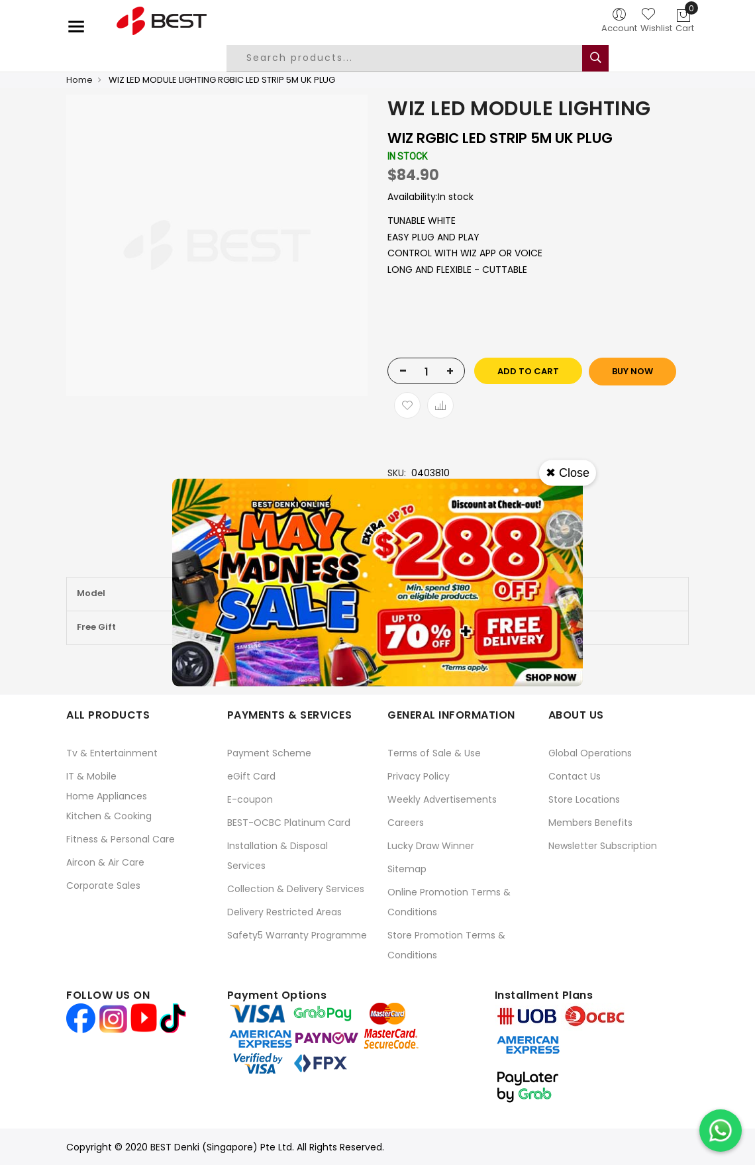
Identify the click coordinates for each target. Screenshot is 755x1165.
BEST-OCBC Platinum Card (288, 822)
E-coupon (250, 799)
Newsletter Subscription (602, 845)
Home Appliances (106, 796)
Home (79, 80)
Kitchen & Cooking (109, 816)
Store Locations (584, 799)
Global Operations (590, 753)
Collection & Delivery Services (295, 888)
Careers (405, 822)
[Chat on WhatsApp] (720, 1130)
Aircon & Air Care (105, 862)
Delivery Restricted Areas (284, 912)
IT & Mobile (91, 776)
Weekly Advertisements (442, 799)
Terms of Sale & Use (434, 753)
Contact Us (574, 776)
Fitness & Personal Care (120, 839)
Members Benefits (590, 822)
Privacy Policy (418, 776)
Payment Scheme (269, 753)
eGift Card (251, 776)
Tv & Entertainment (112, 753)
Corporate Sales (103, 885)
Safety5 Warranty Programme (297, 935)
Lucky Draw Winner (430, 845)
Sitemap (407, 869)
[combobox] (414, 58)
